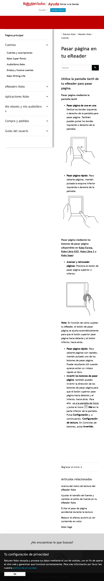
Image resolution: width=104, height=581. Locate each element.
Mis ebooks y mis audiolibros (23, 109)
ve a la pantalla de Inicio (85, 403)
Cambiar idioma (58, 10)
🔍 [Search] (95, 67)
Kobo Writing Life (16, 75)
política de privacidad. (25, 567)
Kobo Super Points (16, 58)
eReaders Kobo (15, 86)
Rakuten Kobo (69, 34)
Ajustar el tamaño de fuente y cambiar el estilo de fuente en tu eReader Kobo (79, 499)
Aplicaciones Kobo (17, 96)
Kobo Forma (85, 247)
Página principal (14, 35)
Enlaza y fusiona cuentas (20, 70)
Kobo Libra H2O (70, 251)
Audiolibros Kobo (16, 64)
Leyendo (65, 37)
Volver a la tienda (69, 4)
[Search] (76, 67)
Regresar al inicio (71, 467)
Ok (15, 574)
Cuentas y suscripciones (19, 52)
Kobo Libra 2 (87, 251)
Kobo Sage (67, 255)
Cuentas (10, 45)
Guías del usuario (16, 131)
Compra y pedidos (17, 121)
